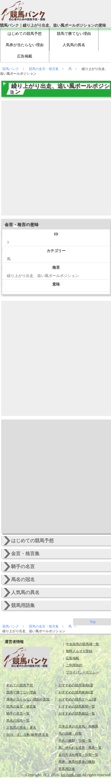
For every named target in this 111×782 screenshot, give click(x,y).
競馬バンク (11, 69)
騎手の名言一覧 (18, 713)
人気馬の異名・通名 (21, 727)
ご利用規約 (74, 665)
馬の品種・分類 (70, 733)
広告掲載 (24, 56)
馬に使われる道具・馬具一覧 (80, 747)
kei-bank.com (71, 775)
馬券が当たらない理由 (25, 45)
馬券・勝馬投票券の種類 (76, 762)
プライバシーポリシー (82, 672)
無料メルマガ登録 (79, 651)
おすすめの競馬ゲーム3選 (77, 699)
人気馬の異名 (73, 45)
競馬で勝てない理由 (74, 34)
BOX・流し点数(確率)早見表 (27, 735)
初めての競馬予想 (19, 685)
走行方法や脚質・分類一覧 (78, 755)
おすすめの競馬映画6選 (75, 692)
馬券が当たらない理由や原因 (27, 699)
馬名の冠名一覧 (18, 720)
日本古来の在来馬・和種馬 (78, 726)
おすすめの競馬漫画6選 (75, 685)
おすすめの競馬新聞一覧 (76, 706)
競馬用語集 (66, 769)
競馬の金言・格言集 (44, 69)
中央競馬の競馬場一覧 (82, 644)
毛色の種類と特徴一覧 (75, 740)
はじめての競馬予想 (25, 34)
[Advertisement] (54, 158)
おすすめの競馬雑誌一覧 (76, 713)
